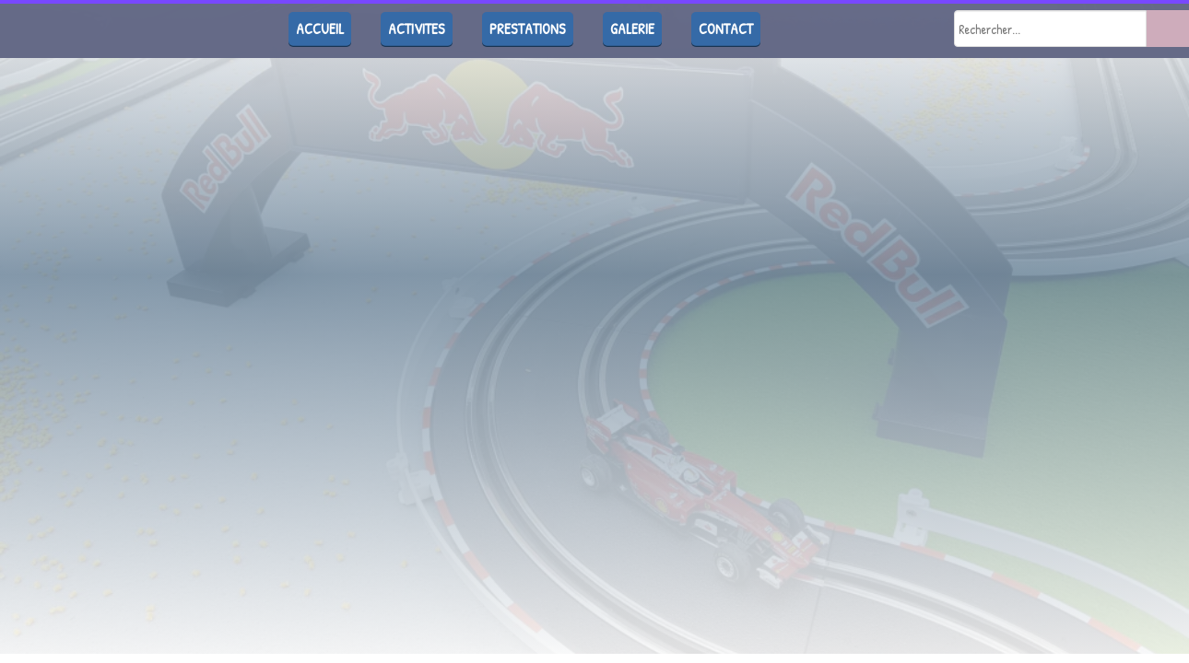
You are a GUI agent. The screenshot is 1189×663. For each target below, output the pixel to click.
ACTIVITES (416, 28)
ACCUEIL (320, 28)
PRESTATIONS (527, 28)
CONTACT (726, 28)
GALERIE (632, 28)
